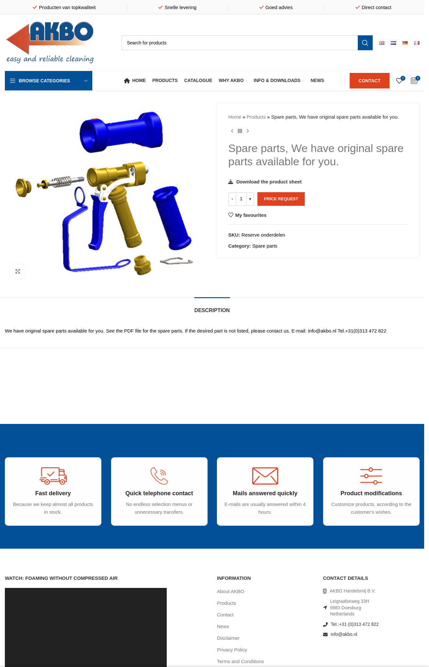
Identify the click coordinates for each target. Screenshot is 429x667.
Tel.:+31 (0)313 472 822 (355, 624)
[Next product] (248, 131)
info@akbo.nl (344, 634)
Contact (225, 614)
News (223, 626)
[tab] (212, 307)
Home (234, 117)
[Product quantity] (241, 199)
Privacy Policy (232, 649)
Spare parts (264, 246)
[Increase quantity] (250, 199)
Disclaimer (228, 638)
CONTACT (369, 80)
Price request (281, 198)
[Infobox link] (48, 501)
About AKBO (230, 591)
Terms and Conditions (240, 661)
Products (256, 117)
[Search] (247, 42)
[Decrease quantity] (232, 199)
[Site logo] (50, 42)
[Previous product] (232, 131)
